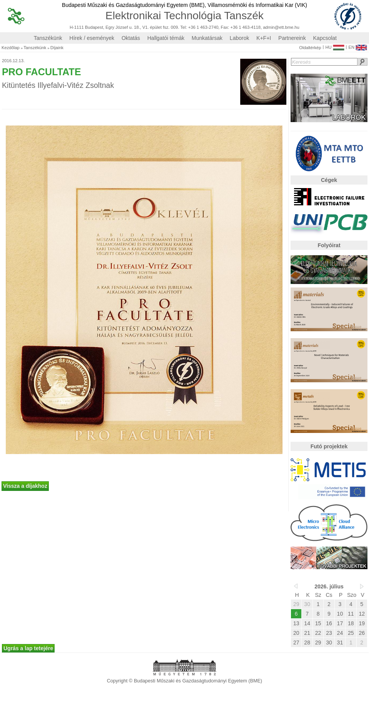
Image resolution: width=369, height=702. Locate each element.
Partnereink (292, 38)
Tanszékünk (48, 38)
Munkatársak (207, 38)
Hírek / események (92, 38)
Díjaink (56, 48)
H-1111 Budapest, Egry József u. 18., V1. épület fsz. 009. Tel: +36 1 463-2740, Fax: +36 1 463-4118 (165, 27)
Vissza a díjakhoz (25, 486)
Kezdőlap (11, 48)
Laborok (239, 38)
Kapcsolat (325, 38)
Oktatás (130, 38)
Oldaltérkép (310, 48)
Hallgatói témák (165, 38)
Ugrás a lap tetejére (28, 648)
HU (334, 46)
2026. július (328, 586)
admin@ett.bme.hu (281, 27)
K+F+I (263, 38)
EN (357, 46)
